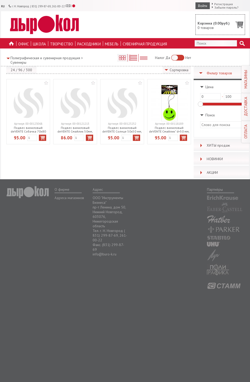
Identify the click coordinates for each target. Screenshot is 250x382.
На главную (11, 45)
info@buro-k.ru (104, 254)
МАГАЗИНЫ (245, 79)
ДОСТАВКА (245, 106)
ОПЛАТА (245, 131)
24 (13, 70)
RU (3, 6)
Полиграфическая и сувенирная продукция (45, 58)
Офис (23, 43)
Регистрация (223, 4)
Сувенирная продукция (145, 43)
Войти (202, 5)
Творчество (61, 43)
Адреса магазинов (69, 197)
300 (29, 70)
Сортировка (179, 70)
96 (20, 70)
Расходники (89, 43)
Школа (39, 43)
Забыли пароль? (226, 7)
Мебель (111, 43)
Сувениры (18, 62)
